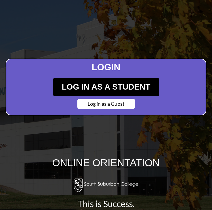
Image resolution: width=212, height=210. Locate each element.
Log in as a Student (106, 86)
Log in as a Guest (106, 104)
